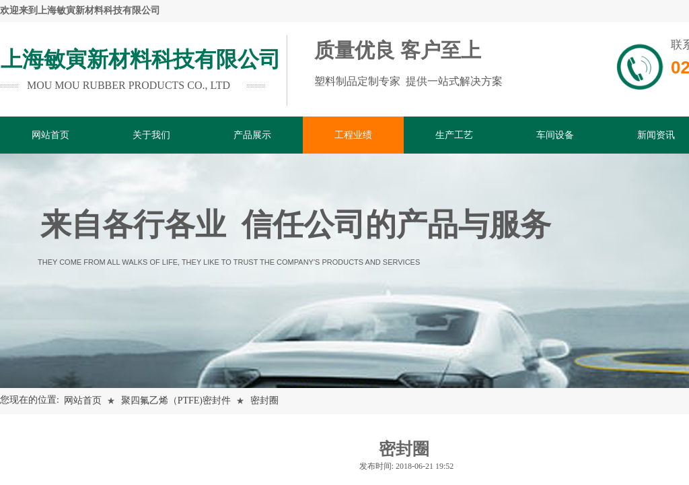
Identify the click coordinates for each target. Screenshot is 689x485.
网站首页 (83, 400)
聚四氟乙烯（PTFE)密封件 (176, 400)
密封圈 (264, 400)
